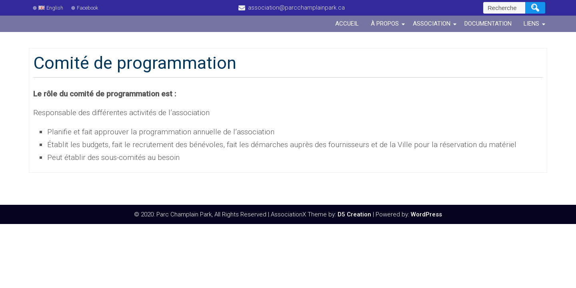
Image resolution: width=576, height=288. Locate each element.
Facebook (87, 8)
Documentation (488, 23)
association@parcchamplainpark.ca (296, 7)
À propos (385, 23)
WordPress (426, 214)
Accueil (347, 23)
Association (431, 23)
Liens (531, 23)
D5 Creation (354, 214)
